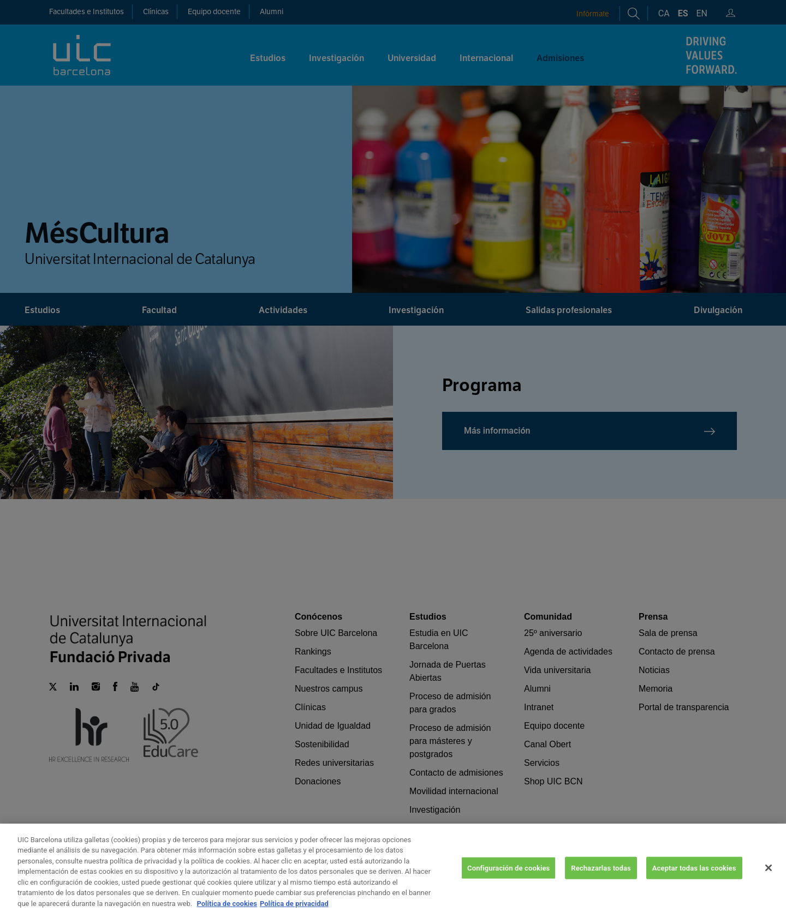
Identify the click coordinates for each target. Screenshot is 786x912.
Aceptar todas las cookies (694, 879)
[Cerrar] (769, 880)
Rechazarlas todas (601, 879)
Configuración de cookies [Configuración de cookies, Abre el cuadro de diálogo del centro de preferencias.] (508, 879)
